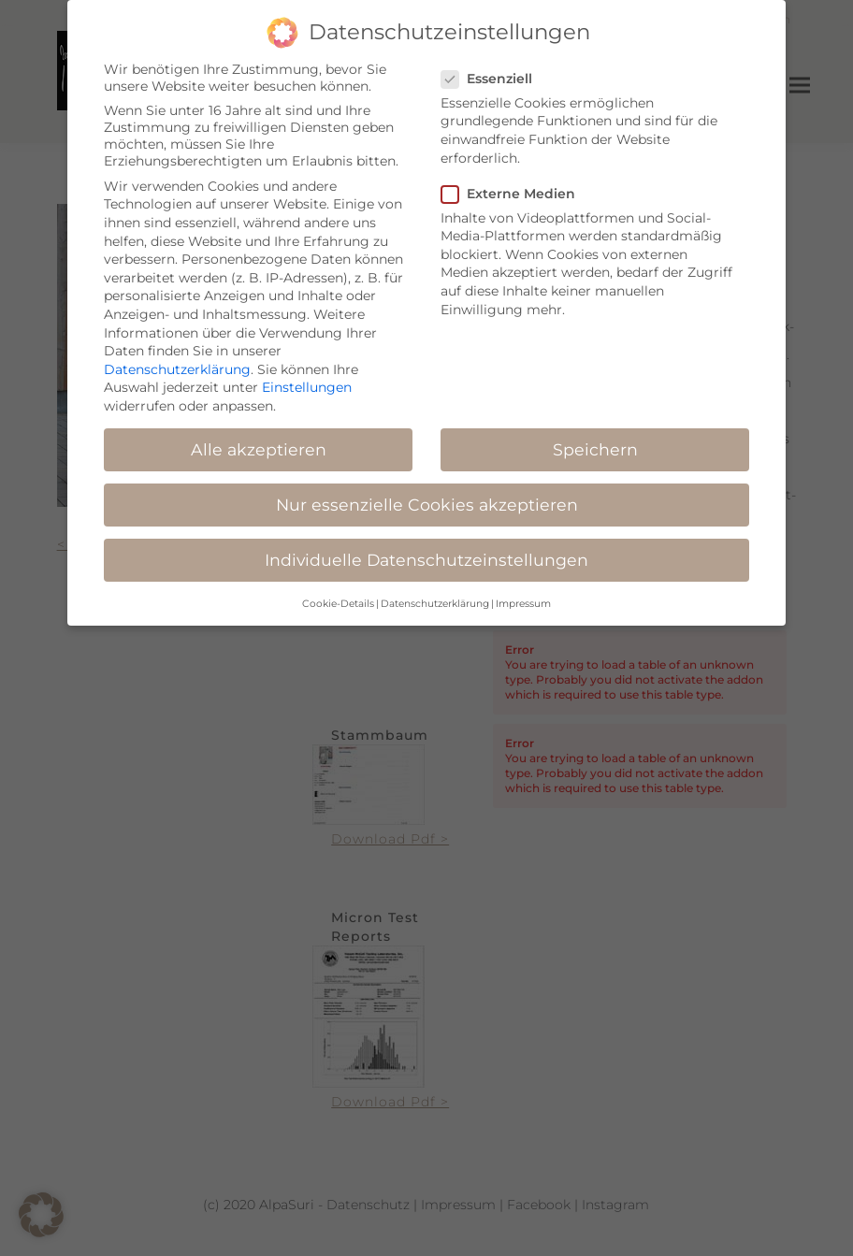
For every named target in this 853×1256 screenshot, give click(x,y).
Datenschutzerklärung (177, 356)
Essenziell (492, 65)
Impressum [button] (523, 591)
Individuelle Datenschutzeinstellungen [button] (426, 547)
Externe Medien (514, 180)
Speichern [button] (595, 436)
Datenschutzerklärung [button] (435, 591)
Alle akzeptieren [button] (258, 436)
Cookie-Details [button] (338, 591)
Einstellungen (307, 375)
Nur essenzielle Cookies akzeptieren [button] (427, 491)
